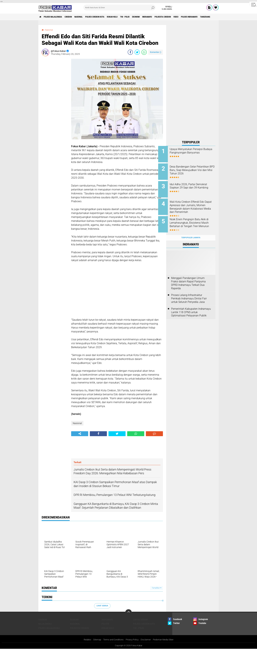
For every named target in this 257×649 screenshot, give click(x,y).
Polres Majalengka (56, 17)
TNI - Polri (144, 17)
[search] (119, 7)
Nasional (88, 17)
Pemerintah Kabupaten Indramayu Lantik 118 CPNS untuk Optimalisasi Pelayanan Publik (191, 306)
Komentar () (155, 52)
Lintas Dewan (140, 619)
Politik (105, 623)
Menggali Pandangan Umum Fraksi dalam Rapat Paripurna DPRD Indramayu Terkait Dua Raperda (188, 276)
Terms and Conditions (112, 639)
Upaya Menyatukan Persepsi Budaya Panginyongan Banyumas (194, 153)
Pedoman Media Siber (165, 639)
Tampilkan (156, 588)
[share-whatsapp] (144, 52)
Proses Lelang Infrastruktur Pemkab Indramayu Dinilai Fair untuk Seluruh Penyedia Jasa (189, 292)
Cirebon (75, 17)
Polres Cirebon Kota (108, 17)
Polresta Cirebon (191, 17)
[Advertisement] (55, 108)
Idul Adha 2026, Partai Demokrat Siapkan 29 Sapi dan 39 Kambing (193, 186)
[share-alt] (79, 433)
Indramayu (172, 17)
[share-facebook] (130, 52)
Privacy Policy (133, 639)
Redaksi (85, 639)
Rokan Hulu (129, 17)
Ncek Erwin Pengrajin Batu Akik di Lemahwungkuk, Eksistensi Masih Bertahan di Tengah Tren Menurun (194, 220)
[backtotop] (128, 612)
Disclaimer (147, 639)
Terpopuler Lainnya (190, 231)
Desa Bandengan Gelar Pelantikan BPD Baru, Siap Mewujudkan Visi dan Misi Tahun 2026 (193, 170)
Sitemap (95, 639)
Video (207, 17)
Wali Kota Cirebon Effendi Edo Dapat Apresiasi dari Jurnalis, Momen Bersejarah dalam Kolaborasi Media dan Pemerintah (195, 205)
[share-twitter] (137, 52)
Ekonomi (158, 17)
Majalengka (45, 623)
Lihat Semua (102, 606)
